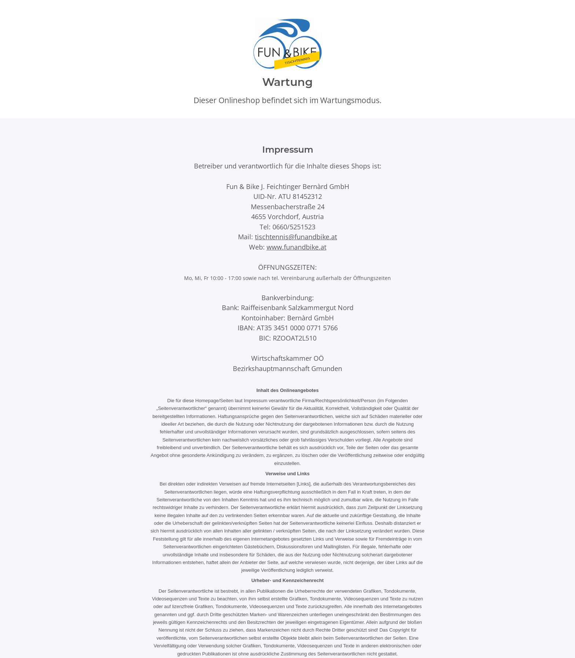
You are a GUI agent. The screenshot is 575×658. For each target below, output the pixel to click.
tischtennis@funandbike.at (296, 236)
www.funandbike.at (296, 246)
